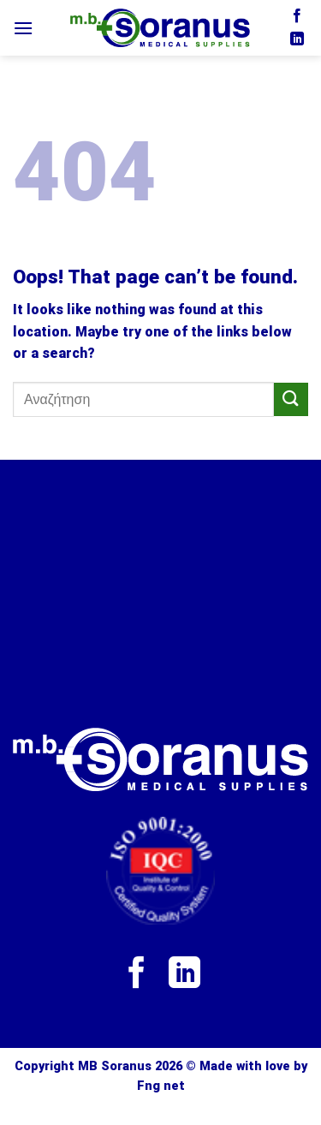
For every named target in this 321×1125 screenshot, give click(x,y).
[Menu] (23, 28)
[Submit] (291, 399)
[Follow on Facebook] (297, 16)
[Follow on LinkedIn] (297, 39)
